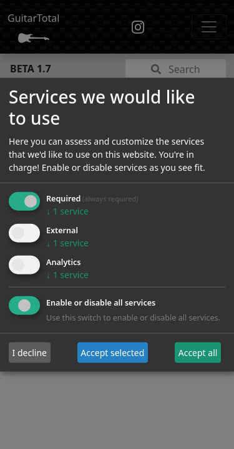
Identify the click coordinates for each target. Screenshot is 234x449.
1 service (67, 211)
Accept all (198, 353)
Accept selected (112, 353)
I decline (29, 353)
